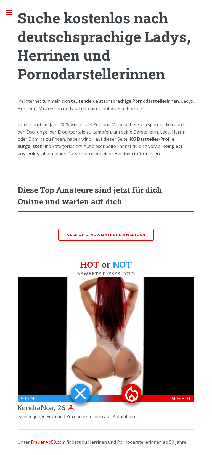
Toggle (12, 12)
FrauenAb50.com (48, 442)
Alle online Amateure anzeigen (106, 234)
